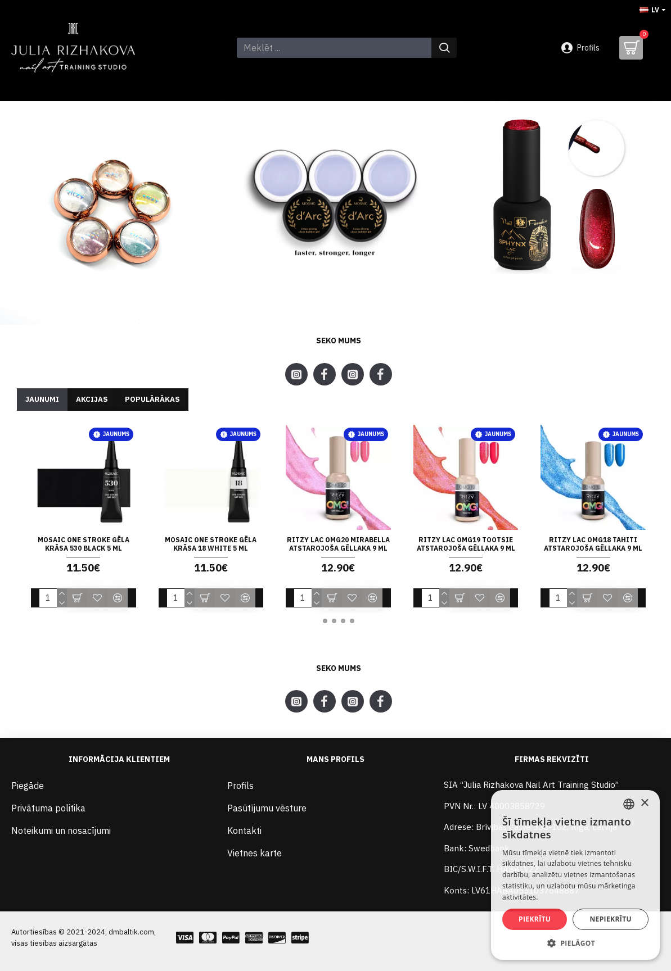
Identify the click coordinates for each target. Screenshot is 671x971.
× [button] (644, 803)
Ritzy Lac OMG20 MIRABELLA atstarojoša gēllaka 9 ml (338, 544)
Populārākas (152, 399)
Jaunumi (42, 399)
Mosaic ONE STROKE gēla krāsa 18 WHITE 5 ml (210, 544)
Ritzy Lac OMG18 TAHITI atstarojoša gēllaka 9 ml (593, 544)
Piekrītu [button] (535, 919)
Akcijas (92, 399)
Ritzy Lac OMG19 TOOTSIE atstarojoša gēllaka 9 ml (466, 544)
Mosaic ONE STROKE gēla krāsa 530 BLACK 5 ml (83, 544)
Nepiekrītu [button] (610, 919)
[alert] (575, 875)
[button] (325, 621)
